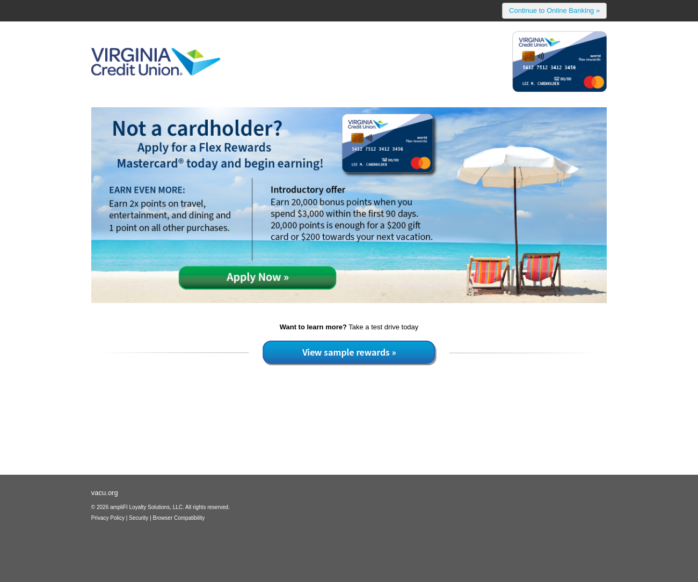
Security (138, 518)
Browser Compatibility (179, 518)
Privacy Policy (108, 518)
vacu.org (104, 493)
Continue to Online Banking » (554, 10)
